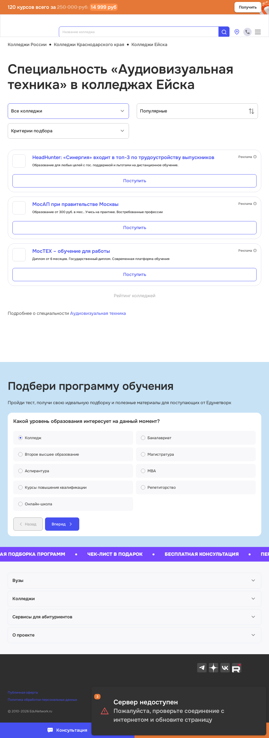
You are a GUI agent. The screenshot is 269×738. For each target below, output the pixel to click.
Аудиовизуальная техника (98, 313)
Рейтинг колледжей (134, 296)
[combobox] (142, 32)
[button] (134, 580)
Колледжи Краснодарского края (89, 44)
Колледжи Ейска (149, 44)
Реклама (247, 157)
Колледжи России (27, 44)
